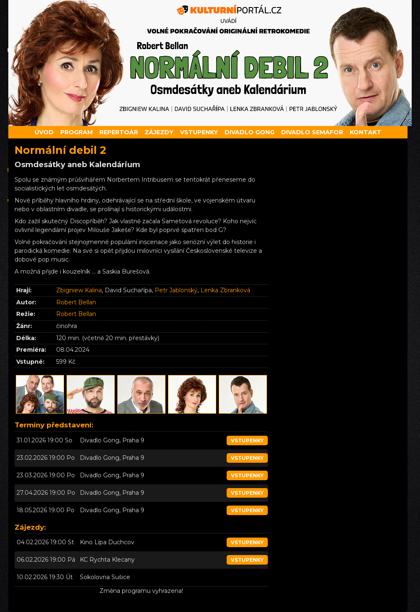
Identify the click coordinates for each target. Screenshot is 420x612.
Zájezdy (159, 132)
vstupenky (247, 440)
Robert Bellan (76, 302)
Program (76, 132)
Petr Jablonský (176, 290)
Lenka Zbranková (225, 290)
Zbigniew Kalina (79, 290)
